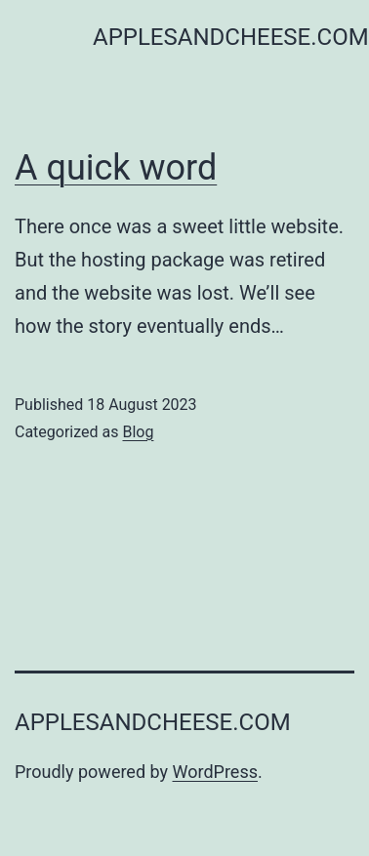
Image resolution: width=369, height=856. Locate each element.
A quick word (116, 167)
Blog (137, 432)
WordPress (215, 771)
